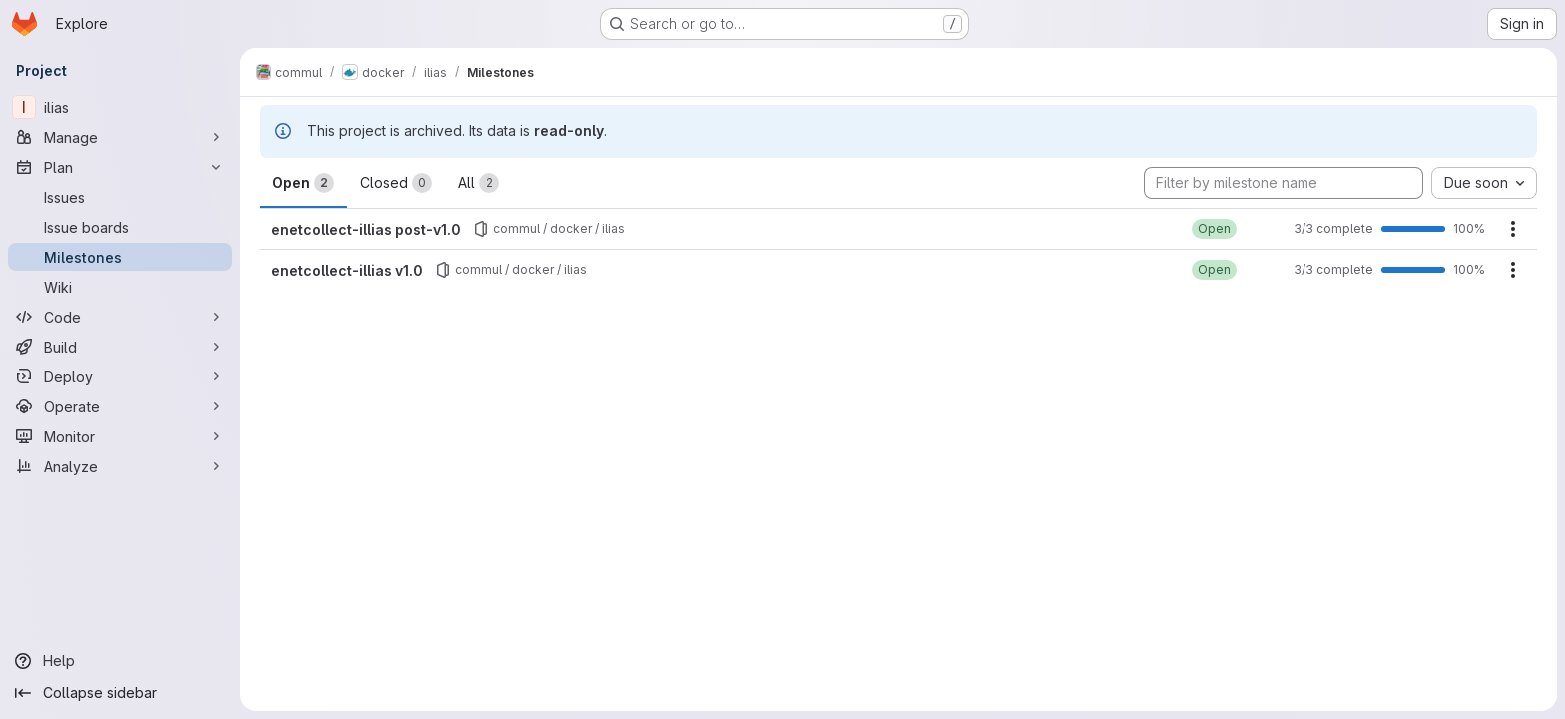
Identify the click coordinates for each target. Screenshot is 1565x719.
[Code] (120, 317)
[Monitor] (120, 436)
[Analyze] (120, 466)
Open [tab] (303, 183)
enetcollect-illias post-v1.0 (366, 229)
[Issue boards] (120, 227)
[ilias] (120, 107)
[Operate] (120, 406)
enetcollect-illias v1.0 (347, 270)
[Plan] (120, 167)
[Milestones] (120, 257)
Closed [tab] (396, 183)
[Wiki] (120, 287)
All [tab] (478, 183)
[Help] (120, 661)
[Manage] (120, 137)
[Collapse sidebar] (120, 693)
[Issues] (120, 197)
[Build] (120, 346)
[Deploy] (120, 376)
